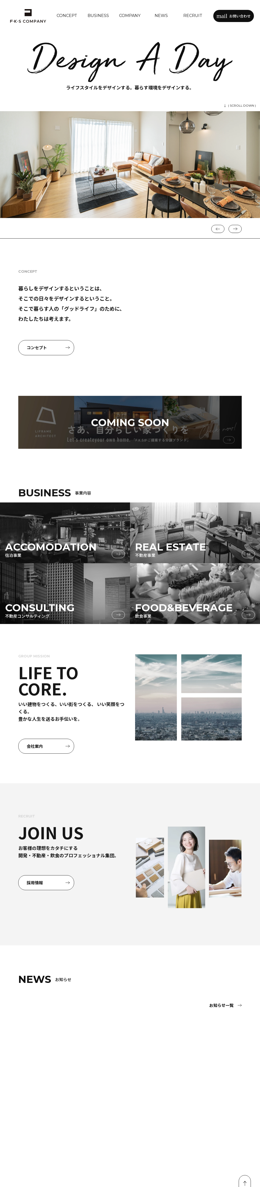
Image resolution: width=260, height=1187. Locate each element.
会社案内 (48, 770)
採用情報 (48, 907)
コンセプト (48, 372)
